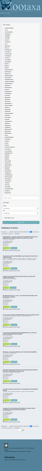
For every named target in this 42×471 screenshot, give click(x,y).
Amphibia (7, 36)
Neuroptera (8, 117)
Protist (6, 143)
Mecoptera (8, 101)
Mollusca (7, 107)
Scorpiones (8, 163)
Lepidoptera (8, 93)
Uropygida (7, 187)
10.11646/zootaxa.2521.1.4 (8, 318)
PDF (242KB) (6, 419)
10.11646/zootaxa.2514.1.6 (8, 355)
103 (13, 232)
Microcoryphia (9, 105)
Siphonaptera (8, 165)
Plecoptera (8, 139)
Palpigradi (7, 127)
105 (17, 232)
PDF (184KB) (6, 248)
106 (19, 232)
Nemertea (7, 115)
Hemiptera (7, 85)
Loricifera (7, 95)
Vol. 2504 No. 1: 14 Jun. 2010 (9, 393)
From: (4, 205)
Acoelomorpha (9, 32)
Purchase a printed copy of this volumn (12, 250)
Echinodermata (9, 69)
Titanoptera (8, 179)
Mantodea (7, 99)
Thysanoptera (8, 177)
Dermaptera (8, 61)
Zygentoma (8, 192)
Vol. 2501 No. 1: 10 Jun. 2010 (9, 412)
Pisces (6, 135)
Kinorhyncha (8, 91)
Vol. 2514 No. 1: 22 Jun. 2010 (9, 354)
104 (15, 232)
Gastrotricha (8, 77)
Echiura (7, 67)
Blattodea (7, 46)
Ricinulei (7, 155)
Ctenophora (8, 59)
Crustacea (7, 58)
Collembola (8, 56)
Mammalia (7, 97)
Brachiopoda (8, 50)
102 (10, 232)
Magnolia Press (15, 451)
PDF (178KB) (6, 307)
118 (9, 234)
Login (8, 13)
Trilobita (7, 183)
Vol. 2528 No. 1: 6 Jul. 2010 (8, 261)
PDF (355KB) (6, 324)
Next (18, 234)
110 (29, 232)
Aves (6, 44)
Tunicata (7, 185)
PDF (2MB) (5, 287)
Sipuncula (7, 167)
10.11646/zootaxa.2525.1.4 (8, 300)
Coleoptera (8, 52)
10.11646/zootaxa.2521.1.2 (8, 337)
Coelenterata (8, 54)
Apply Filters (21, 222)
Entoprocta (8, 73)
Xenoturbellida (9, 188)
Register (3, 13)
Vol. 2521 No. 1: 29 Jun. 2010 (9, 317)
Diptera (7, 65)
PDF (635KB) (6, 344)
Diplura (7, 63)
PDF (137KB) (6, 362)
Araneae (7, 40)
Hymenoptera (8, 87)
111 (31, 232)
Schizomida (8, 161)
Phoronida (7, 131)
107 (22, 232)
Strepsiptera (8, 171)
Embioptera (8, 71)
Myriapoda (8, 109)
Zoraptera (7, 190)
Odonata (7, 119)
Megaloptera (8, 103)
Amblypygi (8, 34)
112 (33, 232)
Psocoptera (8, 149)
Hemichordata (8, 83)
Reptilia (7, 157)
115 (2, 234)
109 (26, 232)
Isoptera (7, 89)
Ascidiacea (8, 42)
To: (4, 210)
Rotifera (7, 159)
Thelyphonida (8, 175)
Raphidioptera (9, 153)
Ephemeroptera (9, 75)
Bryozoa (7, 48)
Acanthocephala (9, 28)
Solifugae (7, 169)
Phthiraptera (8, 133)
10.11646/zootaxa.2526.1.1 (8, 281)
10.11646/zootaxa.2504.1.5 (8, 394)
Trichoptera (8, 181)
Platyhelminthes (9, 137)
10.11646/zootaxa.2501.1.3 (8, 413)
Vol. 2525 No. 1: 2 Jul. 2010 (8, 299)
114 (38, 232)
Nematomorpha (9, 113)
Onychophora (8, 121)
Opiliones (7, 123)
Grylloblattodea (9, 79)
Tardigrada (8, 173)
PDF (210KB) (6, 268)
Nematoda (7, 111)
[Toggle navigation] (2, 16)
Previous (3, 232)
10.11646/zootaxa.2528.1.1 (8, 262)
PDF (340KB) (6, 381)
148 (16, 234)
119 (11, 234)
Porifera (7, 141)
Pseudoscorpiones (10, 147)
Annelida (7, 38)
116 (5, 234)
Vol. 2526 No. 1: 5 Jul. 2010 (8, 280)
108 (24, 232)
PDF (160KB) (6, 400)
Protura (7, 145)
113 (35, 232)
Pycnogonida (8, 151)
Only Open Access (9, 218)
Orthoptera (8, 125)
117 (7, 234)
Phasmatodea (8, 129)
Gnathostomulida (9, 81)
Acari (6, 30)
